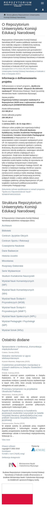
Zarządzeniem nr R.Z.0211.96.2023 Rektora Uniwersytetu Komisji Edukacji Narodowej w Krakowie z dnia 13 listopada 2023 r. (23, 71)
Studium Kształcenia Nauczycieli (18, 276)
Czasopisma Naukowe (13, 246)
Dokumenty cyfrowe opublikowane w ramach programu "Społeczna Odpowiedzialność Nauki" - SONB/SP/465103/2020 (23, 191)
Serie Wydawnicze (11, 271)
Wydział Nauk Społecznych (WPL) (19, 316)
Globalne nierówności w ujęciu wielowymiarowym (16, 357)
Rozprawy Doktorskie (12, 266)
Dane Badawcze (10, 251)
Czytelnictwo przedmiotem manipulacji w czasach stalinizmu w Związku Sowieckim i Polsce (22, 367)
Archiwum (7, 225)
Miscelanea (7, 261)
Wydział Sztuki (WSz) (12, 330)
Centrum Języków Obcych (15, 235)
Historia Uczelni (10, 256)
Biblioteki (6, 230)
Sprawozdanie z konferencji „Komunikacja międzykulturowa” (21, 348)
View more (6, 440)
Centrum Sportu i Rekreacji (15, 241)
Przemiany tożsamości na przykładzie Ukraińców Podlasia (19, 390)
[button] (36, 9)
